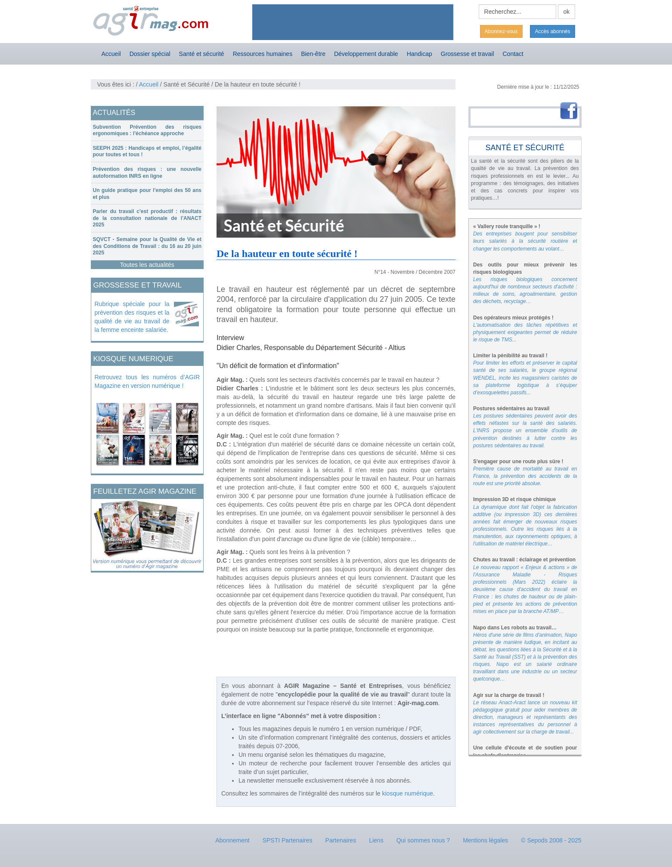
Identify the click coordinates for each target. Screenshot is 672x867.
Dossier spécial (150, 53)
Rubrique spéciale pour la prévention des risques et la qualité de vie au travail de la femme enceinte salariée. (132, 316)
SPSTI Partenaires (288, 840)
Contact (513, 53)
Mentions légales (485, 840)
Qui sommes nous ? (423, 840)
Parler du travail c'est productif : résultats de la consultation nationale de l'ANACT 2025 (147, 218)
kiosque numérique (407, 793)
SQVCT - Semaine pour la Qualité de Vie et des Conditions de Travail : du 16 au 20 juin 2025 (147, 246)
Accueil (111, 53)
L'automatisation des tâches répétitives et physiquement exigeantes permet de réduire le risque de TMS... (525, 332)
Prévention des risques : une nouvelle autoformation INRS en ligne (147, 172)
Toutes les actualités (147, 264)
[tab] (147, 131)
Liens (376, 840)
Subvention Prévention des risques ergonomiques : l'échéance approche (147, 130)
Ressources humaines (263, 53)
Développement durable (366, 53)
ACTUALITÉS (114, 112)
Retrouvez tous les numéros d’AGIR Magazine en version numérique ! (147, 381)
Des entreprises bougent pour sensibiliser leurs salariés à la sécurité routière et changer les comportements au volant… (525, 241)
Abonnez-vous (501, 31)
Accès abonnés (552, 31)
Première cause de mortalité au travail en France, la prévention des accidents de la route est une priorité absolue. (525, 476)
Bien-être (313, 53)
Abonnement (232, 840)
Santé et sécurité (201, 53)
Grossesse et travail (467, 53)
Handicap (419, 53)
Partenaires (340, 840)
